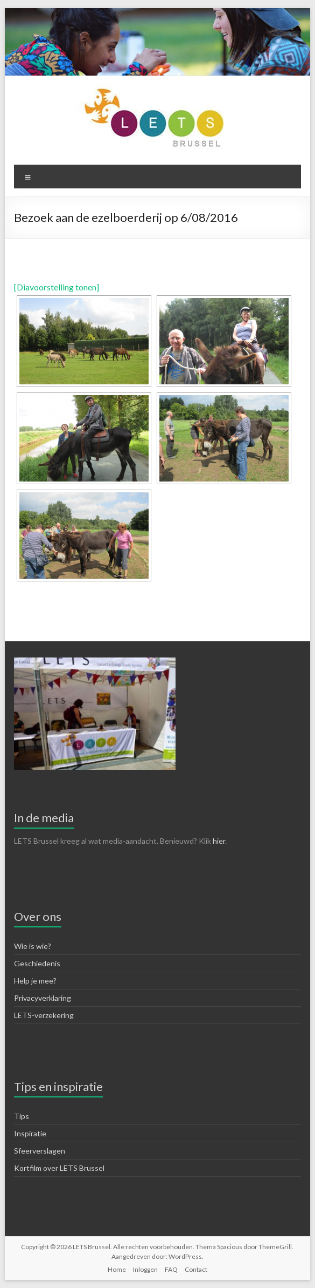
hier (219, 840)
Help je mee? (35, 980)
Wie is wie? (32, 946)
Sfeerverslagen (39, 1150)
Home (117, 1269)
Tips (21, 1116)
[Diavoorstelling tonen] (56, 287)
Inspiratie (30, 1133)
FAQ (171, 1269)
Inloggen (145, 1269)
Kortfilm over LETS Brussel (59, 1167)
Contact (196, 1269)
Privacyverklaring (42, 997)
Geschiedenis (37, 963)
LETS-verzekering (44, 1015)
